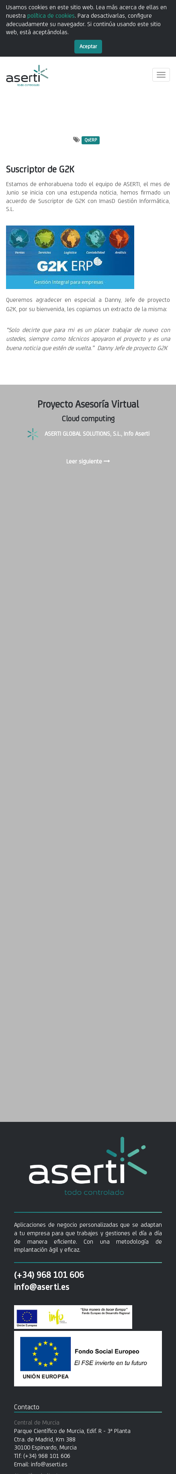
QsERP (90, 140)
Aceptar (88, 46)
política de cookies (51, 15)
